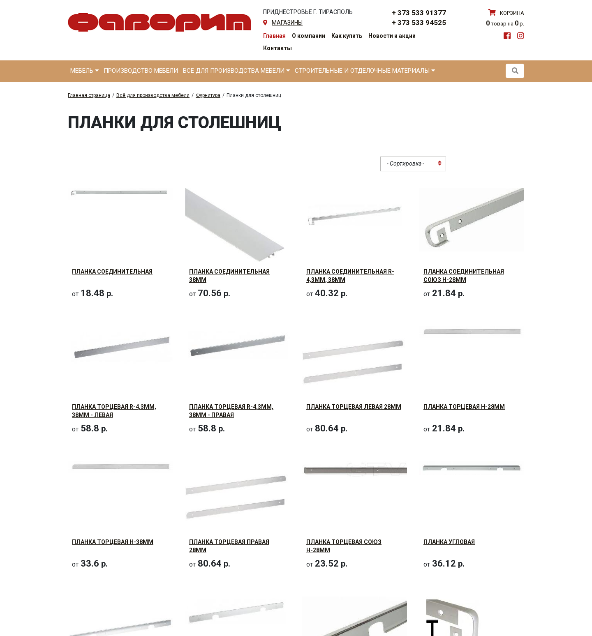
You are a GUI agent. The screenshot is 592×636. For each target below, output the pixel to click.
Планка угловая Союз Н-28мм (354, 623)
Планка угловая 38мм (107, 623)
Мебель (84, 70)
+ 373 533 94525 (419, 22)
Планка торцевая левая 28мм (353, 388)
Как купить (346, 35)
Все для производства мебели (236, 70)
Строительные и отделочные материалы (365, 70)
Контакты (277, 48)
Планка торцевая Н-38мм (112, 505)
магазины (287, 22)
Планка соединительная (112, 271)
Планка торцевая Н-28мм (464, 388)
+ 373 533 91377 (419, 13)
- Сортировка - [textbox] (405, 163)
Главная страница (89, 95)
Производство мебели (141, 70)
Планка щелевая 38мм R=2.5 (467, 623)
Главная (274, 35)
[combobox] (413, 164)
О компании (308, 35)
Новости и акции (392, 35)
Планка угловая (449, 505)
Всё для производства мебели (153, 95)
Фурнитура (208, 95)
